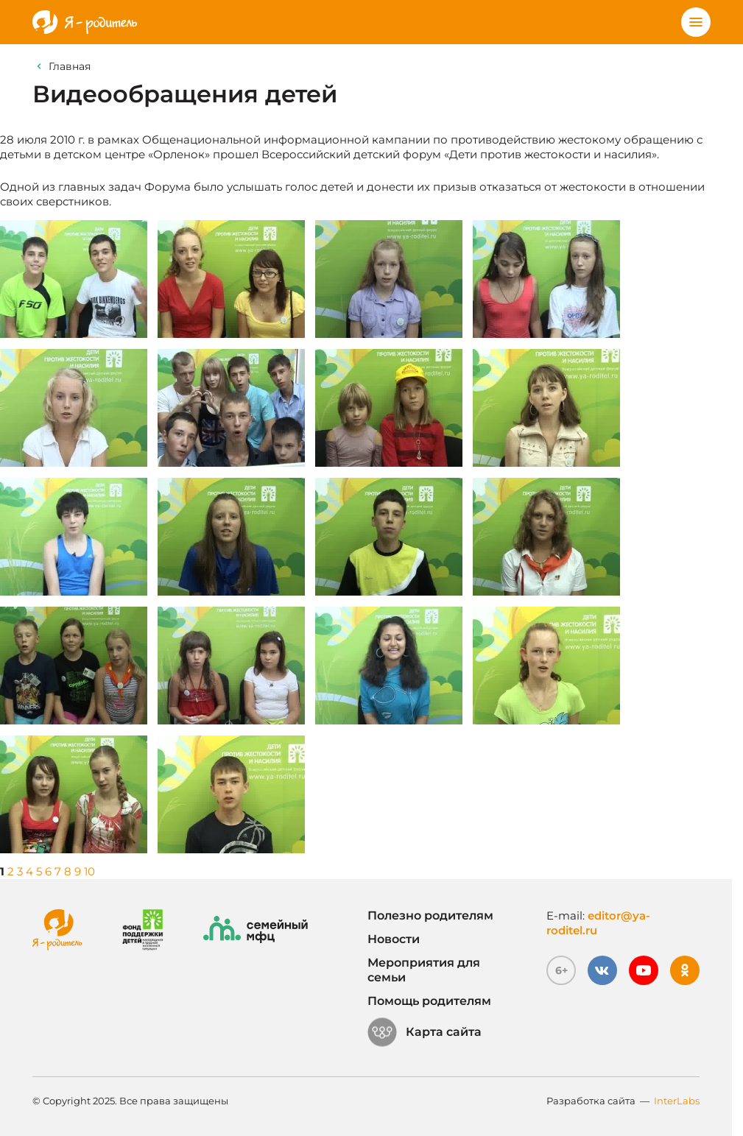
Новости (393, 939)
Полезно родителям (430, 915)
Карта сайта (424, 1032)
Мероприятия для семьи (423, 970)
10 (89, 871)
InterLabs (677, 1101)
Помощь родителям (429, 1001)
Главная (70, 66)
